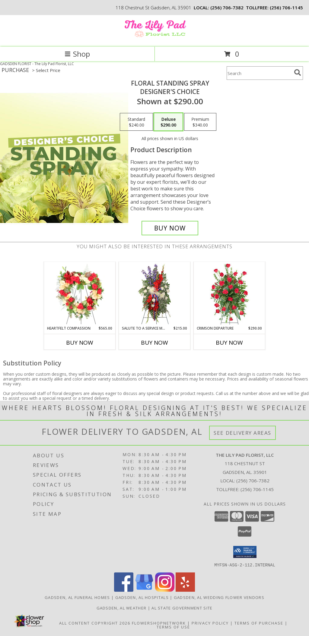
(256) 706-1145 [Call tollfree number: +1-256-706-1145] (286, 8)
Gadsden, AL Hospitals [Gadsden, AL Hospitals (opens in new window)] (142, 597)
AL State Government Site (181, 607)
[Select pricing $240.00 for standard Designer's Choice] (136, 122)
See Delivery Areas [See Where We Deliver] (242, 432)
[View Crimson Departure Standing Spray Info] (229, 293)
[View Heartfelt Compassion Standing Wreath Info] (80, 293)
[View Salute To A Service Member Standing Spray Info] (154, 293)
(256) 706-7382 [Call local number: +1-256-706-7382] (227, 8)
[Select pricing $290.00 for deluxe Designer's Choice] (168, 122)
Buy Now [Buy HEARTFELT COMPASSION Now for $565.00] (79, 342)
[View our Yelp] (185, 590)
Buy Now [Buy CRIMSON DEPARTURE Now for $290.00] (229, 342)
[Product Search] (259, 73)
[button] (244, 552)
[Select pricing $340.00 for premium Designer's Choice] (200, 122)
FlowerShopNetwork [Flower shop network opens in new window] (159, 622)
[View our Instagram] (164, 590)
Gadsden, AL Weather (122, 607)
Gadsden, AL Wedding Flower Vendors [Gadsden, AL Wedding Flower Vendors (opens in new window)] (219, 597)
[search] (297, 72)
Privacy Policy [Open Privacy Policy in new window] (210, 622)
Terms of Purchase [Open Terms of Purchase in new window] (258, 622)
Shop (77, 54)
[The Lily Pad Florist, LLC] (154, 38)
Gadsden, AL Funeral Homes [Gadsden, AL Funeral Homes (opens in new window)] (77, 597)
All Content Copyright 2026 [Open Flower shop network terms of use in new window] (94, 622)
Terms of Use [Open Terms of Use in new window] (173, 626)
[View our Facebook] (123, 590)
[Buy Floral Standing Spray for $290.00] (170, 228)
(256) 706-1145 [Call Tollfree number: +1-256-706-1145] (257, 489)
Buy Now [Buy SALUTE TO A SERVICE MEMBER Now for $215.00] (154, 342)
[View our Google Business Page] (144, 590)
